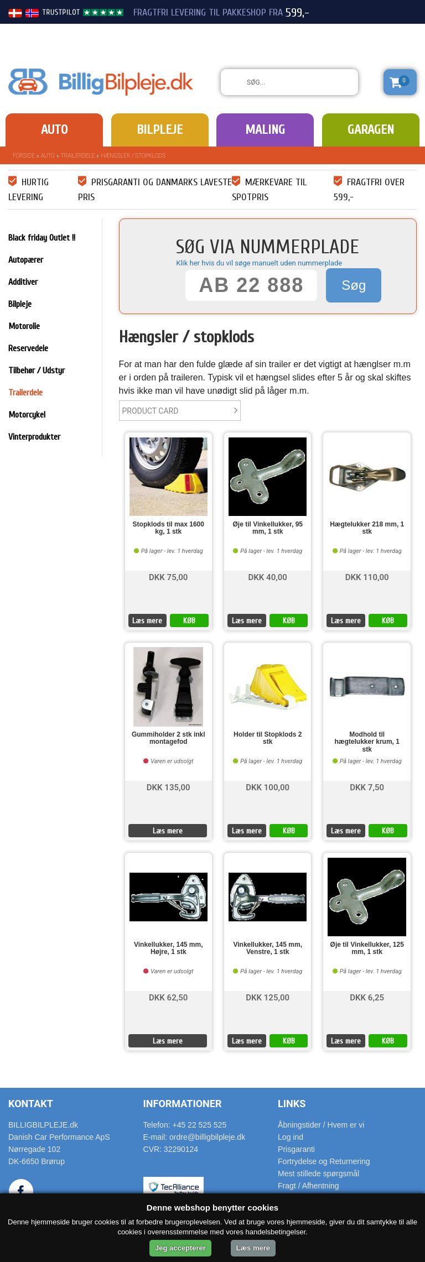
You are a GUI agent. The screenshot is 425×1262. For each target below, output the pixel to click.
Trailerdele (78, 156)
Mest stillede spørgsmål (318, 1173)
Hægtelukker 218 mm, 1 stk (367, 528)
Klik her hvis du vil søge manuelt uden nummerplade (259, 263)
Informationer (182, 1103)
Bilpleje (160, 129)
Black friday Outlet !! (41, 238)
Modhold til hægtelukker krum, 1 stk (367, 742)
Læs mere (147, 620)
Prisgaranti (296, 1149)
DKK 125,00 (267, 997)
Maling (265, 129)
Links (291, 1103)
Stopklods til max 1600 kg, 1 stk (168, 528)
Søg (353, 285)
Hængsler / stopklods (133, 156)
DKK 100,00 (267, 787)
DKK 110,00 (367, 576)
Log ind (290, 1137)
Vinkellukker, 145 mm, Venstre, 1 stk (267, 948)
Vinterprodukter (34, 437)
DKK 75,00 (168, 576)
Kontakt (30, 1103)
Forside (24, 156)
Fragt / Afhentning (308, 1185)
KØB (189, 620)
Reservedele (28, 348)
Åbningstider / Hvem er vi (321, 1124)
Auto (54, 129)
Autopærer (25, 260)
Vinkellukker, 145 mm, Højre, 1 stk (168, 948)
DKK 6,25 (367, 997)
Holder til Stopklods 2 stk (268, 738)
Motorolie (24, 326)
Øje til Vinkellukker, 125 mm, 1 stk (367, 948)
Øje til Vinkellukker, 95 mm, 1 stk (267, 528)
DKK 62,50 (168, 997)
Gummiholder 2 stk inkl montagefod (168, 738)
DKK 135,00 (168, 787)
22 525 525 (355, 32)
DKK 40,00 (267, 576)
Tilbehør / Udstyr (36, 371)
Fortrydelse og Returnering (324, 1161)
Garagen (371, 129)
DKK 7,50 (367, 787)
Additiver (23, 282)
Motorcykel (26, 415)
